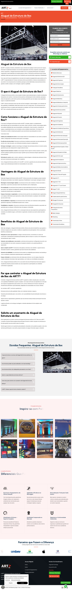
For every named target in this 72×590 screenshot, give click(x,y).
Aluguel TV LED (56, 189)
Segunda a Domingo (53, 564)
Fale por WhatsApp (57, 1)
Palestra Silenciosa (57, 73)
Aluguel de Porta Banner (58, 159)
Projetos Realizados (39, 7)
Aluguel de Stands (57, 170)
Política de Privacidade (15, 580)
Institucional (50, 7)
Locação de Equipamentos (25, 7)
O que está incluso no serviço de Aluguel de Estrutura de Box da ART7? (17, 356)
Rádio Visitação (56, 213)
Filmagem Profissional (58, 200)
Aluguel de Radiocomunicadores (60, 167)
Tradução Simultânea (58, 87)
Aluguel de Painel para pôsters (60, 143)
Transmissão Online (57, 220)
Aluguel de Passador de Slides (60, 152)
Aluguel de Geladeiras (58, 124)
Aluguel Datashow (57, 91)
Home (2, 17)
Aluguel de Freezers (57, 117)
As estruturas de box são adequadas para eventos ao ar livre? (16, 369)
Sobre (26, 567)
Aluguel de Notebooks (58, 132)
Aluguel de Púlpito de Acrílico (59, 163)
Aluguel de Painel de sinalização (60, 135)
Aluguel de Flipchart (57, 113)
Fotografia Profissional (58, 204)
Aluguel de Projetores (58, 80)
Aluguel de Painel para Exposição (60, 139)
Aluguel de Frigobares (58, 121)
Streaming (55, 217)
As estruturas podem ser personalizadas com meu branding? (16, 363)
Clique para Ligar (68, 2)
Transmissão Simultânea (58, 224)
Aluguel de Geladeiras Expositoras (61, 128)
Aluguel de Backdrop (57, 98)
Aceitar (22, 583)
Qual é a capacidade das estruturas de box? (12, 375)
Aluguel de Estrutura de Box (7, 1)
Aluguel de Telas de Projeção (59, 174)
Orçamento (64, 7)
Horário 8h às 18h (53, 567)
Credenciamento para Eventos (60, 196)
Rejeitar (11, 583)
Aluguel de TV (56, 178)
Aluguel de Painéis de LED (59, 76)
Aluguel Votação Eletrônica (59, 193)
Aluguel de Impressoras (58, 95)
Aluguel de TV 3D (56, 181)
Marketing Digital (14, 587)
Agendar (60, 44)
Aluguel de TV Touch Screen (59, 185)
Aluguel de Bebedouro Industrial (60, 102)
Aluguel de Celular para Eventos (60, 106)
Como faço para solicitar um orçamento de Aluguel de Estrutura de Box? (17, 382)
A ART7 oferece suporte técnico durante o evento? (14, 389)
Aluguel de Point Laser (58, 156)
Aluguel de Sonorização (58, 84)
